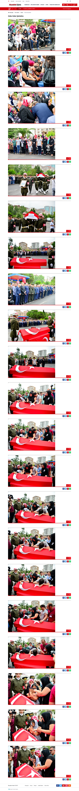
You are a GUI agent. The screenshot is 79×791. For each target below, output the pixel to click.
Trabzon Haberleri (54, 4)
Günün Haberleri (18, 1)
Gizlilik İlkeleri (40, 785)
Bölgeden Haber (35, 4)
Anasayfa (27, 785)
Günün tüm (67, 8)
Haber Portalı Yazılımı (14, 789)
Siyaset (42, 4)
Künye (31, 785)
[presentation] (12, 8)
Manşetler (12, 1)
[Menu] (64, 5)
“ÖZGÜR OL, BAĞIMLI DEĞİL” (29, 8)
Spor (47, 4)
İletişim (35, 785)
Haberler (26, 4)
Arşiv (23, 1)
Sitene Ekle (27, 1)
